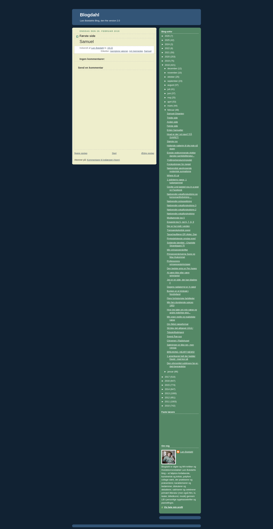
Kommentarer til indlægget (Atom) (103, 160)
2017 (167, 377)
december (172, 68)
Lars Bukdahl (186, 452)
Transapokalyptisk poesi (178, 230)
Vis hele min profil (173, 507)
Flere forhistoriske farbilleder (181, 298)
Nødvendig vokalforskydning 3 (181, 205)
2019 (167, 61)
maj (169, 97)
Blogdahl (89, 14)
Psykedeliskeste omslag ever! (181, 238)
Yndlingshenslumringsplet (179, 160)
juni (169, 93)
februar (171, 110)
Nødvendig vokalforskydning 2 (181, 209)
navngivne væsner (119, 51)
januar (170, 371)
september (172, 81)
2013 (167, 393)
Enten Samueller (175, 130)
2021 (167, 52)
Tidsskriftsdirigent (175, 332)
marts (170, 106)
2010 (167, 406)
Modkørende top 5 (176, 218)
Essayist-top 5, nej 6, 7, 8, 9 (180, 222)
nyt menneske (136, 51)
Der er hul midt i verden (178, 226)
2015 (167, 385)
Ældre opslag (147, 153)
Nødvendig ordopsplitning (179, 201)
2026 (167, 36)
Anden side (172, 122)
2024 (167, 44)
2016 (167, 381)
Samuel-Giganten (175, 113)
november (172, 73)
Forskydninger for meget (179, 164)
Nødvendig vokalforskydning (180, 213)
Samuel (147, 51)
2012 (167, 397)
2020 (167, 57)
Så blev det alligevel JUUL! (180, 328)
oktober (171, 77)
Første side (172, 126)
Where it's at (173, 175)
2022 (167, 48)
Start (114, 153)
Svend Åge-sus (174, 336)
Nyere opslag (80, 153)
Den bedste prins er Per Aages (182, 268)
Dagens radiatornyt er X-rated (181, 287)
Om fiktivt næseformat (177, 324)
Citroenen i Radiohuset (178, 340)
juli (169, 89)
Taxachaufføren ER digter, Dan (182, 234)
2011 (167, 401)
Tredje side (172, 118)
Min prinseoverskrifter (177, 250)
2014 (167, 389)
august (171, 85)
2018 (167, 65)
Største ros (172, 141)
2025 (167, 40)
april (169, 102)
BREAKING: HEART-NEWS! (181, 352)
